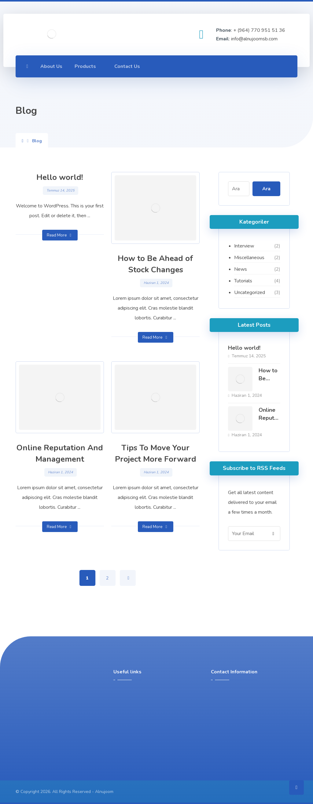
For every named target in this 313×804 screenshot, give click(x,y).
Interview (244, 246)
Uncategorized (249, 292)
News (240, 269)
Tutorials (243, 280)
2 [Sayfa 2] (107, 578)
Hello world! (244, 348)
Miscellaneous (249, 257)
